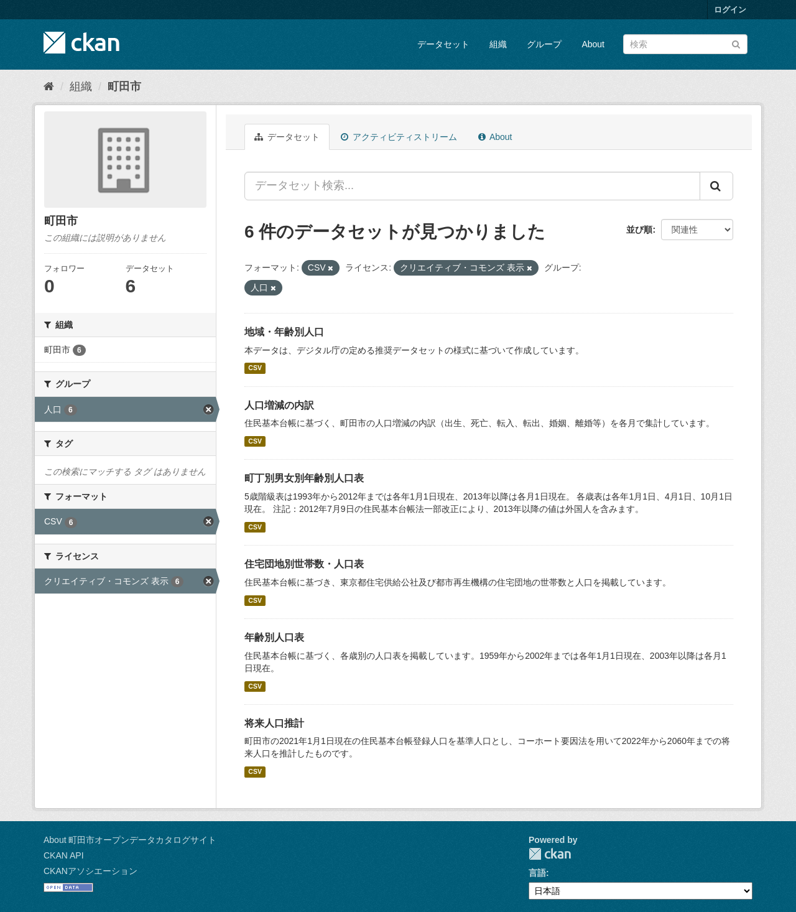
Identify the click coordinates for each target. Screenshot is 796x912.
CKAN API (64, 855)
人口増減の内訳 (279, 405)
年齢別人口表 (274, 637)
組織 (498, 44)
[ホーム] (49, 86)
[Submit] (736, 43)
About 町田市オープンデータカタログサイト (130, 840)
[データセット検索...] (472, 186)
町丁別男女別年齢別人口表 (304, 478)
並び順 (639, 230)
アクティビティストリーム (399, 137)
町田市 (124, 86)
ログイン (730, 9)
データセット (443, 44)
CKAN (550, 853)
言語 (537, 873)
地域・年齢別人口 (284, 332)
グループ (544, 44)
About (592, 44)
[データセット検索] (685, 44)
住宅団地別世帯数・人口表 (304, 564)
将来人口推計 (274, 723)
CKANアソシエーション (90, 871)
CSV (255, 368)
